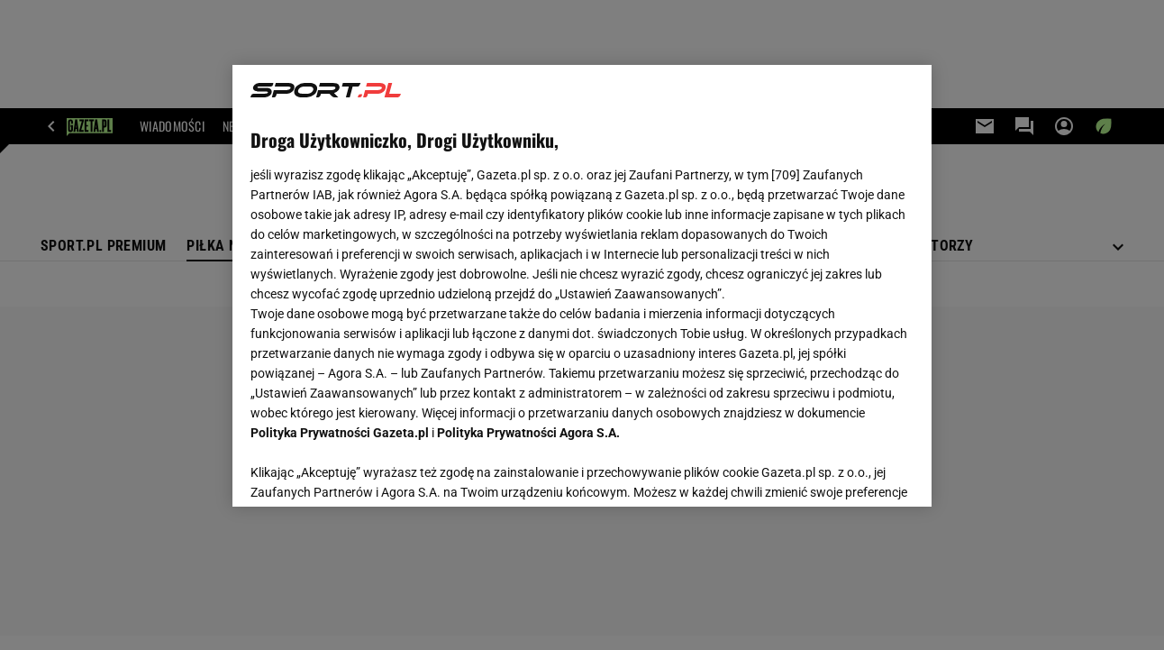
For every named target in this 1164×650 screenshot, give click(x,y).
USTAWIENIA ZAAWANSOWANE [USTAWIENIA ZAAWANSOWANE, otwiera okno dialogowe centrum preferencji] (369, 470)
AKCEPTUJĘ (852, 471)
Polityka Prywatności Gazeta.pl (339, 433)
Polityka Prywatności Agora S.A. (528, 433)
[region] (581, 286)
